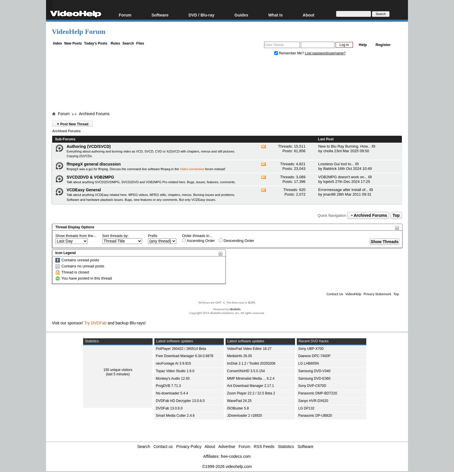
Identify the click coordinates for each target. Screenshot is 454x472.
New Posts (73, 43)
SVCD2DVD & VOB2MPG (90, 177)
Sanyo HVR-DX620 (313, 401)
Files (140, 43)
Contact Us (335, 294)
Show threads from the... (75, 236)
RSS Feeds (264, 446)
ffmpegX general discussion (94, 164)
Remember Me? (289, 53)
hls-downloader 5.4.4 (172, 393)
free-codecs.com (235, 456)
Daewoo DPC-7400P (314, 356)
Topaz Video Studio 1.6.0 (175, 371)
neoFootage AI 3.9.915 (173, 363)
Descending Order (236, 240)
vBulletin (235, 309)
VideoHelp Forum (78, 31)
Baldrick (329, 168)
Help (363, 45)
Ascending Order (198, 240)
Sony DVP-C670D (312, 386)
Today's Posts (95, 43)
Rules (115, 43)
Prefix (153, 236)
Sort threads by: (115, 236)
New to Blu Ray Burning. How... (344, 146)
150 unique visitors (117, 370)
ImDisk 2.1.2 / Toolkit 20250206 (251, 363)
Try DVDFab (95, 323)
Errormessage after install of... (343, 190)
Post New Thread (72, 123)
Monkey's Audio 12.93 (173, 379)
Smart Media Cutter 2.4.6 (175, 416)
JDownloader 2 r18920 (244, 416)
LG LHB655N (308, 363)
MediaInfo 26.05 (239, 356)
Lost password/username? (325, 53)
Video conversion (192, 169)
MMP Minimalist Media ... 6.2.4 (250, 379)
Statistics (286, 446)
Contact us (163, 446)
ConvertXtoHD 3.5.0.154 (246, 371)
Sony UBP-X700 (310, 349)
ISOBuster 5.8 (238, 408)
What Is (275, 15)
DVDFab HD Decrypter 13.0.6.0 (180, 401)
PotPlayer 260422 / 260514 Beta (181, 349)
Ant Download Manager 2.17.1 (250, 386)
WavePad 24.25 (239, 401)
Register (383, 45)
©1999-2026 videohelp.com (227, 466)
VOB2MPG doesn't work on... (342, 177)
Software (160, 15)
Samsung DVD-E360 (314, 379)
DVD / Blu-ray (201, 15)
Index (57, 43)
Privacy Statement (377, 294)
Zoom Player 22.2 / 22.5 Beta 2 (251, 393)
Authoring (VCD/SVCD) (89, 146)
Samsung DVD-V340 (314, 371)
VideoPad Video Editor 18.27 (249, 349)
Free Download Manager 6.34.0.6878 (184, 356)
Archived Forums (94, 113)
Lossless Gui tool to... (336, 164)
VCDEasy (198, 199)
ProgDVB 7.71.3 (168, 386)
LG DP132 (306, 408)
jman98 (329, 194)
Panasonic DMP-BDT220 (317, 393)
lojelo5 (328, 181)
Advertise (226, 446)
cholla (328, 151)
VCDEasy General (84, 190)
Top (396, 215)
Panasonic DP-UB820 (315, 416)
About (308, 15)
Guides (241, 15)
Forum (125, 15)
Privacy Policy (189, 446)
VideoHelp (353, 294)
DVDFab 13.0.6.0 (169, 408)
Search (128, 43)
